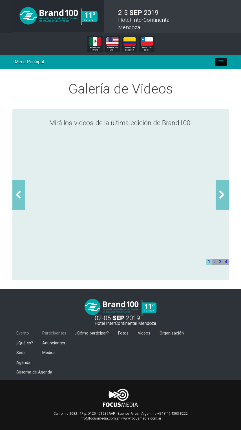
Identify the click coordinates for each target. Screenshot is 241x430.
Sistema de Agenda (34, 372)
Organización (172, 333)
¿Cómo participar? (92, 333)
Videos (144, 333)
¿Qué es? (24, 343)
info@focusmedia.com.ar (100, 418)
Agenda (23, 362)
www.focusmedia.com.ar (141, 418)
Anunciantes (53, 343)
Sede (21, 352)
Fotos (123, 333)
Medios (49, 352)
